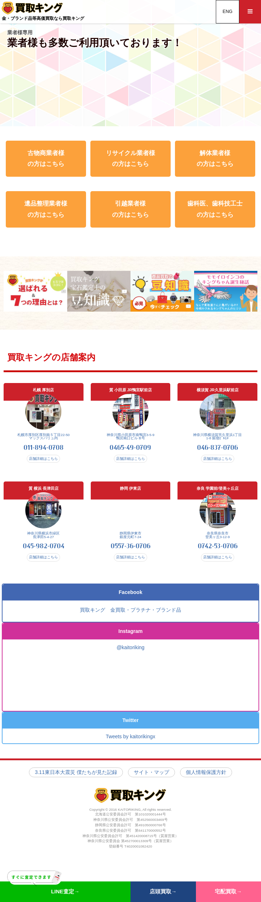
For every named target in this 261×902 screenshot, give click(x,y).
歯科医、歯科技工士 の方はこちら (215, 209)
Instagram (131, 638)
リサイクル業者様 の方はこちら (130, 158)
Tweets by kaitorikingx (130, 744)
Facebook (130, 599)
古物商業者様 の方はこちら (45, 158)
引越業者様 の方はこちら (130, 209)
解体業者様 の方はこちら (215, 158)
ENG (227, 11)
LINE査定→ (43, 887)
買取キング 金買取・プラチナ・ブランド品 (130, 617)
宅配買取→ (228, 891)
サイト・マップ (151, 779)
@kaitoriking (130, 654)
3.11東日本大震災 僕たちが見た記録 (76, 779)
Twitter (131, 727)
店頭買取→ (163, 891)
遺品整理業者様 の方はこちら (45, 209)
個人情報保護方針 (206, 779)
